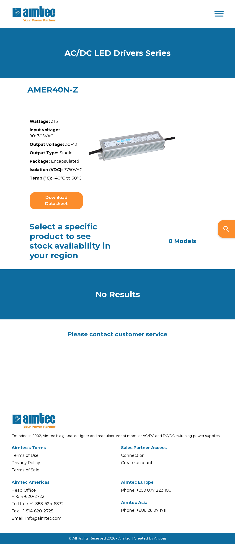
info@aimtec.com (43, 518)
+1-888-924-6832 (47, 503)
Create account (136, 462)
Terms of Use (25, 455)
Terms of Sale (25, 470)
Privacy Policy (26, 462)
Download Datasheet (56, 200)
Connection (133, 455)
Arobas (160, 538)
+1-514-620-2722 (28, 496)
